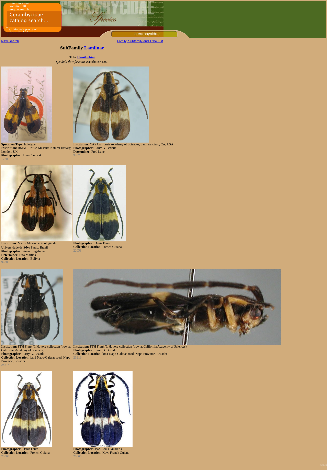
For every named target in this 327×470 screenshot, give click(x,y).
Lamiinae (94, 47)
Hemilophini (85, 57)
